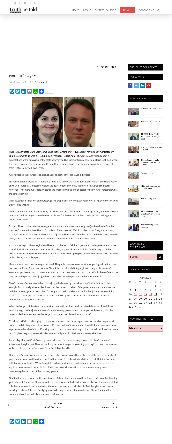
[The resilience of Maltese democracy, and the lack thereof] (133, 163)
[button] (158, 10)
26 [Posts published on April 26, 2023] (140, 303)
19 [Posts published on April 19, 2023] (140, 298)
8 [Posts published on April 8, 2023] (155, 290)
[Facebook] (130, 85)
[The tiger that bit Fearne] (133, 124)
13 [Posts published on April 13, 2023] (145, 294)
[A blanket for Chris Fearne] (133, 112)
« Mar (131, 307)
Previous (104, 66)
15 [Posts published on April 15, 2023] (155, 294)
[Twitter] (136, 85)
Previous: (52, 404)
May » (138, 307)
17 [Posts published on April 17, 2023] (130, 298)
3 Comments (41, 82)
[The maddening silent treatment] (133, 228)
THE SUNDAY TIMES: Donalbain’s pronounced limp (150, 213)
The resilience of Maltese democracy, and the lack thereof (151, 162)
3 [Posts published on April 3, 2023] (130, 290)
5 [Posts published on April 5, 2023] (140, 290)
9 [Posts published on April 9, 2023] (160, 290)
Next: (109, 404)
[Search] (160, 257)
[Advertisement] (86, 35)
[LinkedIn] (142, 85)
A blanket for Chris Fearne (151, 109)
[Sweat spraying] (133, 176)
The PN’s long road (148, 199)
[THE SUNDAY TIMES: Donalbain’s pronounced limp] (133, 214)
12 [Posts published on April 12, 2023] (140, 294)
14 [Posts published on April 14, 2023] (150, 294)
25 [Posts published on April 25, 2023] (135, 303)
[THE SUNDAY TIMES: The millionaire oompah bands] (133, 137)
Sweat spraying (147, 173)
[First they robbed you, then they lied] (133, 150)
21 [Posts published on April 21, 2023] (150, 298)
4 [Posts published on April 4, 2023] (135, 290)
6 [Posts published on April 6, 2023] (145, 290)
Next (113, 66)
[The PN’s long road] (133, 202)
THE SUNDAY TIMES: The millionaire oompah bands (150, 136)
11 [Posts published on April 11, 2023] (135, 294)
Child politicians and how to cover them (151, 187)
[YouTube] (148, 85)
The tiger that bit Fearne (150, 121)
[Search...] (142, 257)
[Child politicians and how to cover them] (133, 189)
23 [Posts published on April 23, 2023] (160, 298)
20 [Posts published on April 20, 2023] (145, 298)
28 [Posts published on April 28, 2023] (150, 303)
